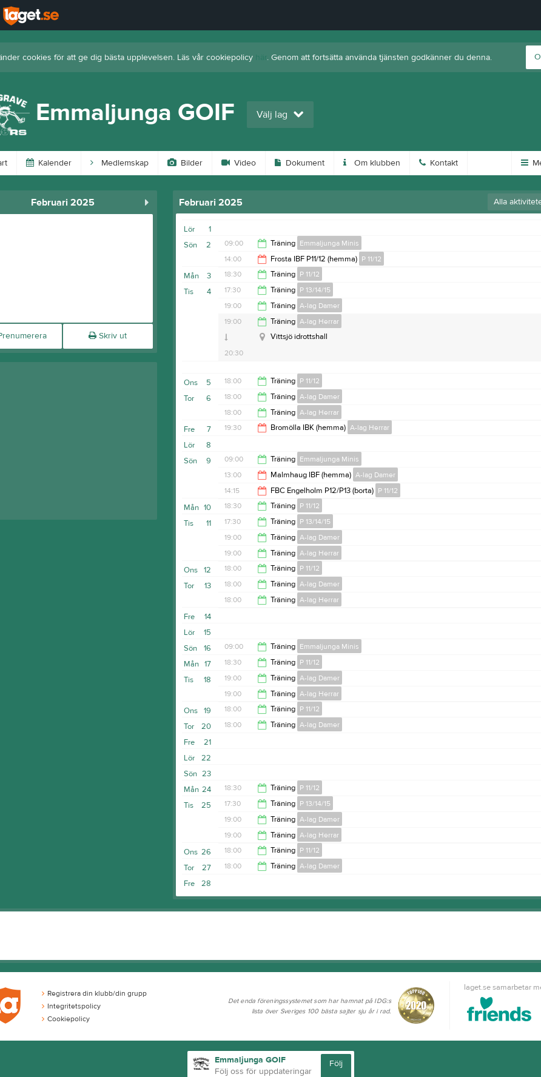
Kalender (49, 163)
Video (238, 163)
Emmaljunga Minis (329, 243)
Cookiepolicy (66, 1019)
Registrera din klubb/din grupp (94, 993)
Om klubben (371, 163)
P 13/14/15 (315, 290)
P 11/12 (371, 259)
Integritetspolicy (71, 1006)
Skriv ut (108, 335)
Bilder (185, 163)
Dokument (299, 163)
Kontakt (438, 163)
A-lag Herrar (319, 321)
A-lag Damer (320, 305)
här (261, 57)
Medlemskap (119, 163)
